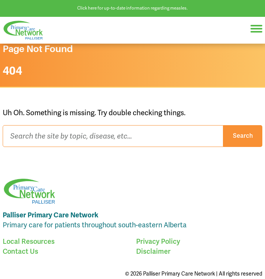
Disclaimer (153, 251)
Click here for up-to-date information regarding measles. (132, 8)
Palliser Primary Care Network (27, 30)
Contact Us (20, 251)
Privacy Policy (158, 241)
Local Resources (29, 241)
